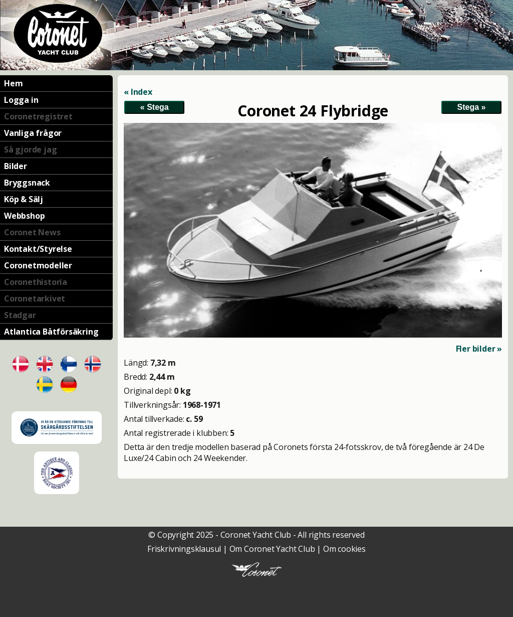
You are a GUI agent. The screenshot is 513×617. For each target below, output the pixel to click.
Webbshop (24, 215)
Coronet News (32, 232)
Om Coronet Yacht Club (272, 548)
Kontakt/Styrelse (38, 248)
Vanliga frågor (33, 132)
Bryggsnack (27, 182)
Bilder (15, 166)
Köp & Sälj (23, 199)
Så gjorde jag (30, 149)
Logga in (21, 99)
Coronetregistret (38, 116)
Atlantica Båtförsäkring (51, 331)
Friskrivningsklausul (184, 548)
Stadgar (20, 315)
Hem (13, 83)
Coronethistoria (35, 281)
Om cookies (344, 548)
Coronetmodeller (38, 265)
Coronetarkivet (34, 298)
